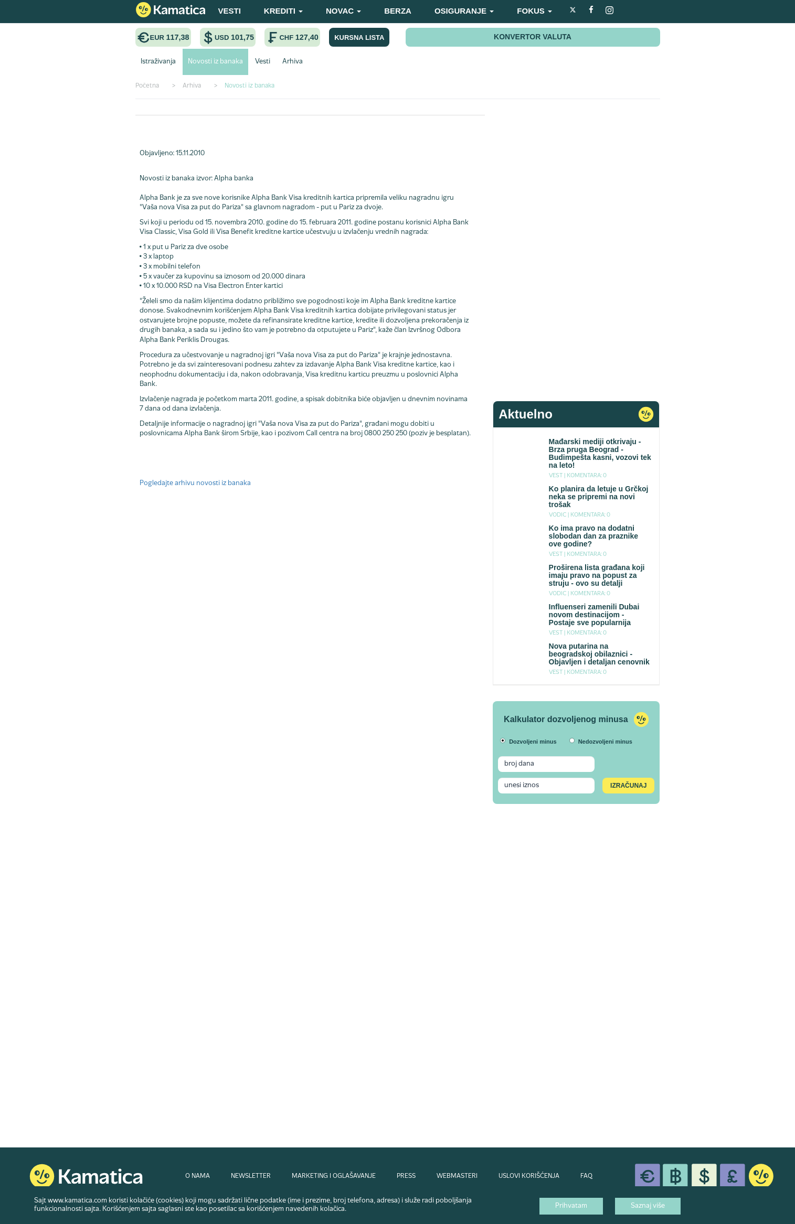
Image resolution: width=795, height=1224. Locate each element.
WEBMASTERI (457, 1176)
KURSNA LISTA (359, 37)
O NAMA (197, 1176)
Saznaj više (648, 1206)
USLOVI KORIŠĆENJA (529, 1176)
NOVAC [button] (343, 10)
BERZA (397, 10)
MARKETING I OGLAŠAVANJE (334, 1176)
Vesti (262, 62)
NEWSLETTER (251, 1176)
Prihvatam (571, 1206)
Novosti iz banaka (215, 62)
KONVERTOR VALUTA (532, 37)
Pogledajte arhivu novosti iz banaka (195, 483)
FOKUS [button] (534, 10)
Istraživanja (158, 62)
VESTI (229, 10)
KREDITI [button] (283, 10)
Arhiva (292, 62)
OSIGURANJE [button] (464, 10)
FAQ (586, 1176)
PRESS (406, 1176)
